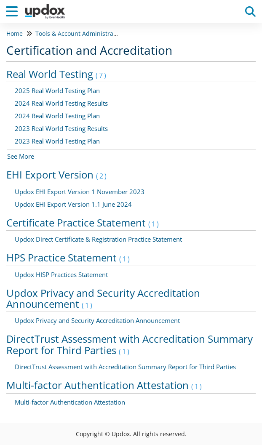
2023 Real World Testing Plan (57, 141)
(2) (102, 176)
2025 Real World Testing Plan (57, 90)
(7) (101, 75)
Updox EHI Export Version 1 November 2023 (79, 191)
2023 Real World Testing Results (61, 128)
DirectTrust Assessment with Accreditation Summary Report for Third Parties (129, 344)
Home (14, 33)
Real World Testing (56, 74)
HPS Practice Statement (68, 257)
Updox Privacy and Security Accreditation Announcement (103, 298)
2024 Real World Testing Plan (57, 116)
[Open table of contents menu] (14, 10)
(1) (154, 224)
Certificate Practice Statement (83, 222)
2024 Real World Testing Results (61, 103)
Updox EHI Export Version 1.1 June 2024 (73, 204)
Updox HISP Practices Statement (61, 274)
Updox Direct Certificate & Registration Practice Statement (98, 239)
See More (20, 156)
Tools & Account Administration (79, 33)
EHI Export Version (57, 174)
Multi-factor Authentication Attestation (104, 385)
